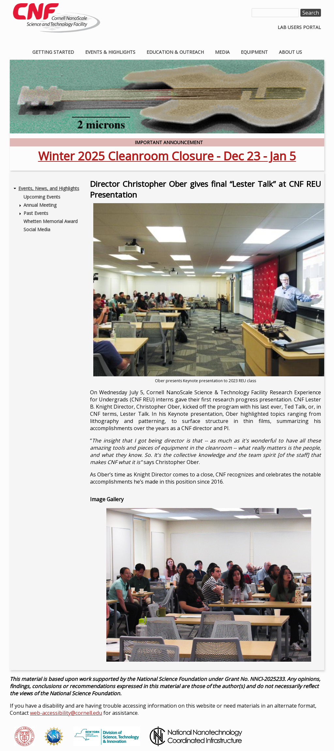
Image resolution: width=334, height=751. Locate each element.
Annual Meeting (39, 205)
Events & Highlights (110, 52)
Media (222, 52)
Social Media (36, 229)
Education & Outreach (175, 52)
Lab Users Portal (299, 27)
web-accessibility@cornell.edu (66, 712)
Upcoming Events (41, 197)
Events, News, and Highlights (48, 188)
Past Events (35, 213)
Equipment (254, 52)
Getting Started (53, 52)
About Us (290, 52)
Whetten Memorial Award (50, 221)
